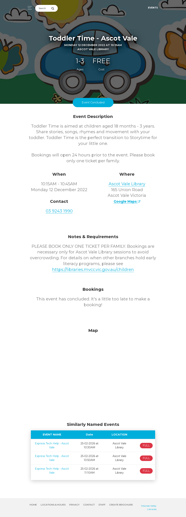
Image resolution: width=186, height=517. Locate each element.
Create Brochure (121, 504)
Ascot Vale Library (127, 183)
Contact (89, 504)
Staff (101, 504)
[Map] (93, 374)
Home (33, 504)
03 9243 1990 (59, 211)
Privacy (74, 504)
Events (153, 7)
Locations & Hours (53, 504)
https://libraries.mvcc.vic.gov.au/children (93, 269)
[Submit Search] (54, 8)
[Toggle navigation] (28, 7)
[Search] (43, 8)
